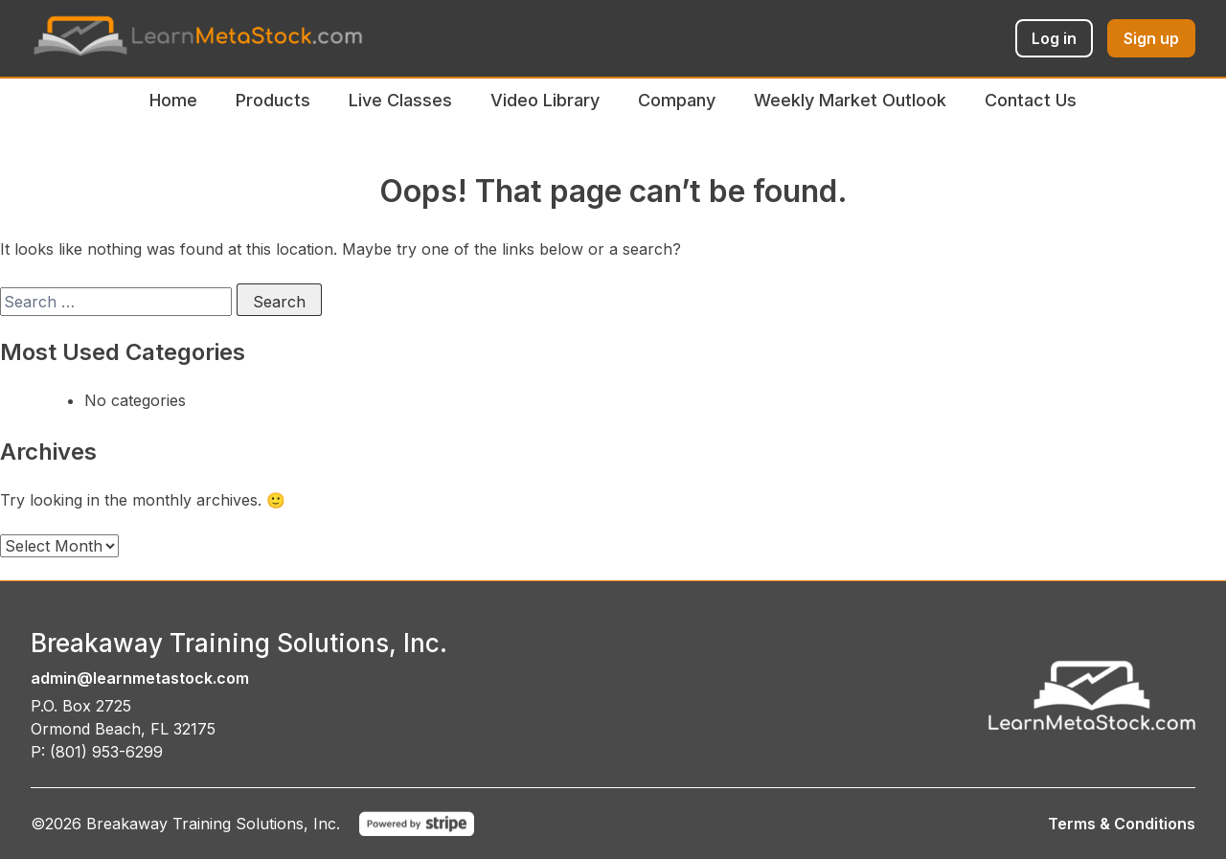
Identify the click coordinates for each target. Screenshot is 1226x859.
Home (173, 100)
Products (273, 100)
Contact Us (1031, 100)
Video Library (545, 100)
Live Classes (400, 100)
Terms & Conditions (1121, 823)
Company (676, 100)
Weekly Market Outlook (850, 100)
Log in (1054, 38)
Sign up (1151, 38)
